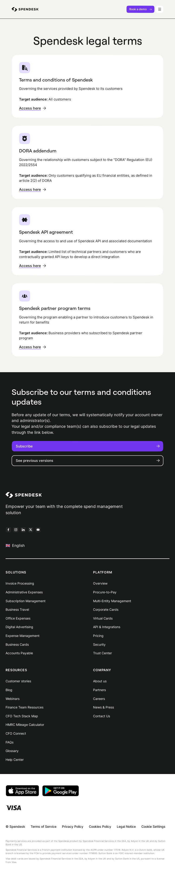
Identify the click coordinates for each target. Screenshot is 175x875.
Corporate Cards (105, 609)
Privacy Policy (72, 826)
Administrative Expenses (24, 592)
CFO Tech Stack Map (22, 716)
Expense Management (22, 636)
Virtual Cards (103, 618)
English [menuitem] (15, 545)
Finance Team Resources (24, 707)
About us (100, 681)
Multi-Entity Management (112, 601)
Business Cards (17, 644)
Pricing (98, 636)
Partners (99, 690)
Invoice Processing (20, 583)
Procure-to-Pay (105, 592)
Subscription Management (25, 601)
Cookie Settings (153, 826)
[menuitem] (25, 9)
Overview (100, 583)
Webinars (12, 699)
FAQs (9, 742)
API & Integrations (106, 627)
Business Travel (17, 609)
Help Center (15, 760)
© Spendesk (15, 826)
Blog (9, 690)
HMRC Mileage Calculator (25, 725)
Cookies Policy (100, 826)
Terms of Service (43, 826)
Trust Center (102, 653)
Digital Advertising (19, 627)
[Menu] (159, 9)
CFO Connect (16, 733)
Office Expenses (18, 618)
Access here (32, 108)
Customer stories (18, 681)
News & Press (103, 707)
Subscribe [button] (87, 446)
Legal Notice (126, 826)
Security (99, 644)
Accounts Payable (19, 653)
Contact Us (101, 716)
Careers (99, 699)
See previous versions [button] (87, 461)
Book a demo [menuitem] (140, 9)
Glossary (12, 751)
